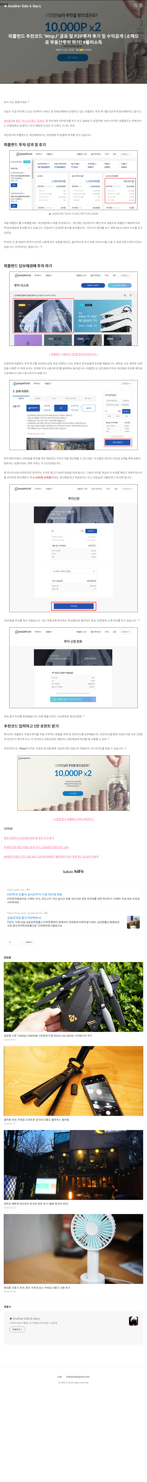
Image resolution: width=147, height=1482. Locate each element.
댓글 (7, 1352)
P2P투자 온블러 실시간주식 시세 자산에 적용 (34, 939)
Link (59, 1421)
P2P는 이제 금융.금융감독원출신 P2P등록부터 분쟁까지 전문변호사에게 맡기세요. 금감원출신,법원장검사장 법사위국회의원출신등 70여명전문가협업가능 (63, 968)
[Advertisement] (73, 904)
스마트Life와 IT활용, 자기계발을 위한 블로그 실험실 (33, 1368)
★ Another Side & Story (20, 6)
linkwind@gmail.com (78, 1421)
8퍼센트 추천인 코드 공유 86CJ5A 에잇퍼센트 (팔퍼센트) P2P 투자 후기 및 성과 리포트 (51, 857)
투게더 (40, 121)
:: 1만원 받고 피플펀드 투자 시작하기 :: (73, 819)
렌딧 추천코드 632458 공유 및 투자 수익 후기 (29, 838)
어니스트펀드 (29, 121)
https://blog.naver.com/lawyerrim (25, 958)
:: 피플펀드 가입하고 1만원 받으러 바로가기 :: (73, 354)
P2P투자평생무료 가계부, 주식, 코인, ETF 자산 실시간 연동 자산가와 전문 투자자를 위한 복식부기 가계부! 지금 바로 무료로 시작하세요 (73, 945)
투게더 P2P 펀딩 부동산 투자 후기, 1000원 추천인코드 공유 (36, 847)
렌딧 (18, 121)
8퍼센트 (8, 121)
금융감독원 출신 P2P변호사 (24, 963)
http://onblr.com (16, 934)
